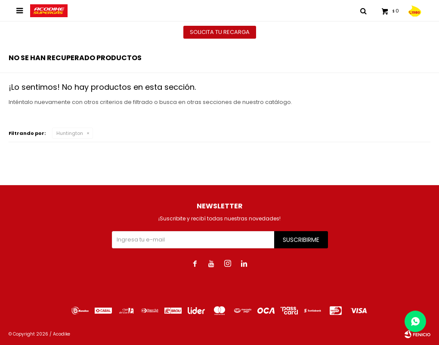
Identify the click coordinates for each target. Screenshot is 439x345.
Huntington (69, 133)
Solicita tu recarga (220, 32)
